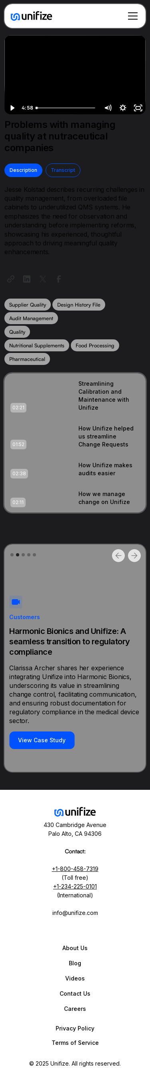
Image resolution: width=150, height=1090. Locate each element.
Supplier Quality (27, 304)
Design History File (78, 304)
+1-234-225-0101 (75, 886)
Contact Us (75, 993)
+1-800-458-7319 (75, 868)
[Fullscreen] (138, 108)
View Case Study (42, 740)
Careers (75, 1008)
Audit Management (31, 318)
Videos (75, 978)
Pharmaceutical (27, 359)
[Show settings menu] (122, 108)
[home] (31, 16)
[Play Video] (12, 108)
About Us (75, 948)
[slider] (66, 108)
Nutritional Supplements (36, 345)
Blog (75, 963)
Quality (17, 332)
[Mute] (107, 108)
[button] (131, 16)
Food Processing (95, 345)
